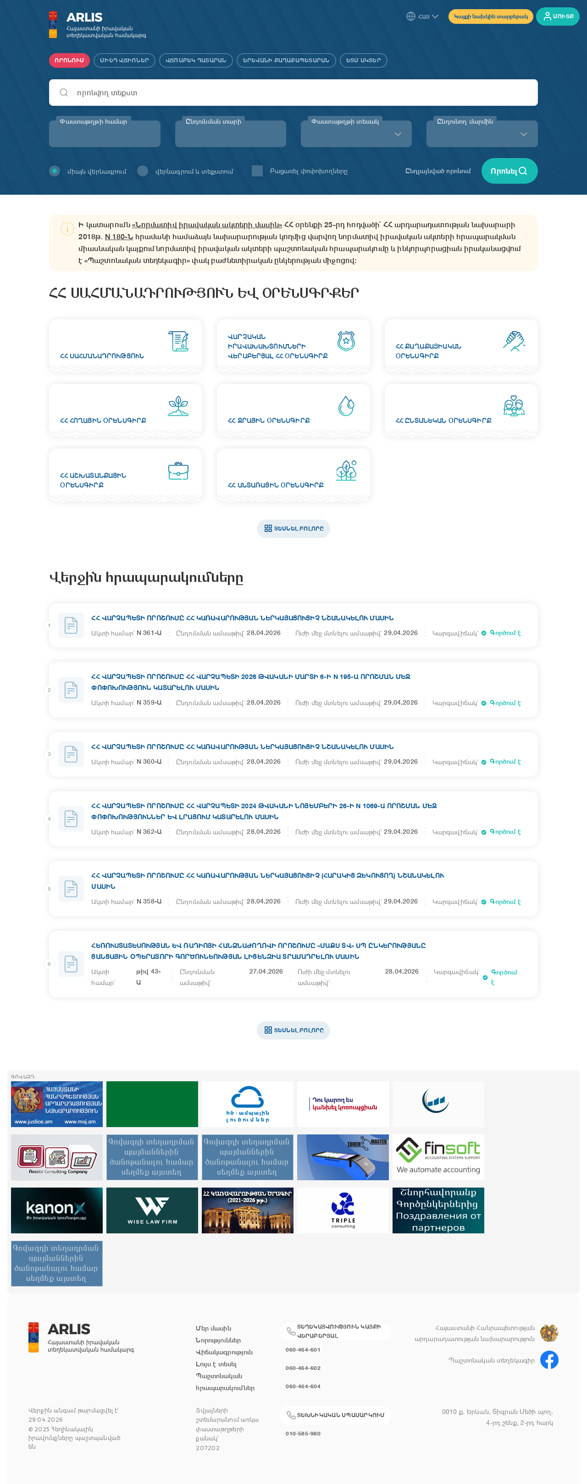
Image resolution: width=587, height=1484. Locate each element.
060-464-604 (303, 1386)
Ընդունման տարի (213, 121)
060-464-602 (303, 1367)
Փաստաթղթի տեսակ (345, 121)
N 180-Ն (119, 236)
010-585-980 (303, 1433)
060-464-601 (303, 1349)
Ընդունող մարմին (465, 121)
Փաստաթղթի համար (93, 121)
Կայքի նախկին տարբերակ (491, 16)
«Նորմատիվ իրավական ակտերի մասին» (207, 224)
